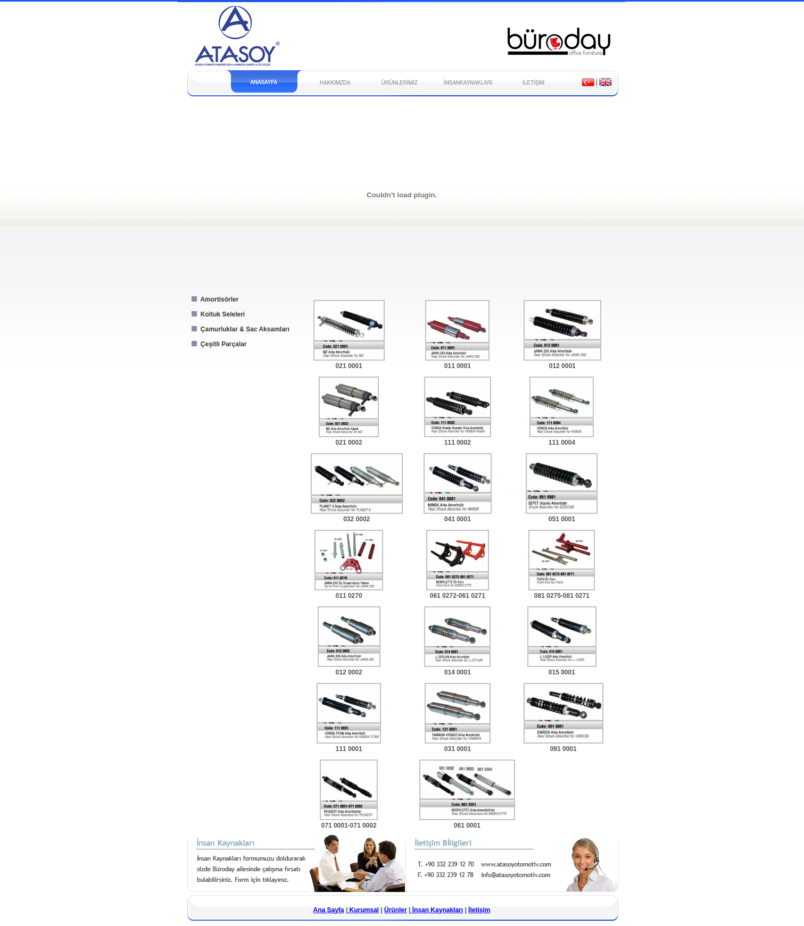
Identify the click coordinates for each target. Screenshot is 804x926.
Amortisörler (213, 299)
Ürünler (395, 910)
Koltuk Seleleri (216, 314)
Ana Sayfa (328, 910)
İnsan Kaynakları (436, 910)
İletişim (479, 910)
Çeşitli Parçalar (217, 344)
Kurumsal (363, 910)
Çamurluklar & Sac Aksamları (238, 329)
